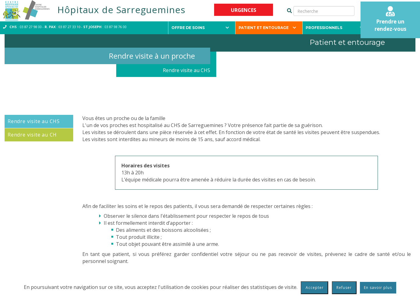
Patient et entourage (267, 27)
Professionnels (334, 27)
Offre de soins (200, 27)
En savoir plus (378, 287)
